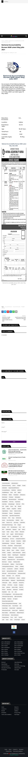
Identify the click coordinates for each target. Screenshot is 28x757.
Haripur (10, 561)
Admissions (22, 494)
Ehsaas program (17, 545)
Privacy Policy (17, 712)
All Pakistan (4, 494)
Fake (20, 603)
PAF (15, 524)
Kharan (3, 589)
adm (3, 619)
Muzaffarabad (16, 536)
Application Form (11, 559)
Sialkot (3, 508)
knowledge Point (6, 52)
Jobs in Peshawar (18, 651)
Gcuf (8, 534)
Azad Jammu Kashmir (20, 538)
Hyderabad (8, 529)
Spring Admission (19, 557)
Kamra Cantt (14, 610)
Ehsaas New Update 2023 (7, 601)
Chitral (16, 531)
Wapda (8, 508)
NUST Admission (5, 615)
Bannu (23, 529)
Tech (20, 527)
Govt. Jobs (16, 669)
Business (9, 598)
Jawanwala (19, 608)
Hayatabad (4, 578)
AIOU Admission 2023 (17, 594)
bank (11, 492)
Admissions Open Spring (7, 596)
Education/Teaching (6, 485)
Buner (3, 575)
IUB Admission (12, 578)
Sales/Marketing (5, 543)
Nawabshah (22, 555)
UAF (23, 527)
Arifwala (4, 585)
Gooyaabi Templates (14, 755)
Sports (3, 571)
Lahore (13, 485)
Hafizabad (14, 548)
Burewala (9, 575)
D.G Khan (4, 545)
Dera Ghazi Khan (10, 520)
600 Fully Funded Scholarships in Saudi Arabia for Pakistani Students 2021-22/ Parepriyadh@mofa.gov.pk (17, 472)
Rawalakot (4, 592)
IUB (3, 506)
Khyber (9, 555)
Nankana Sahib (17, 561)
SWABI (24, 541)
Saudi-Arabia (5, 515)
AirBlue (17, 550)
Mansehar (9, 589)
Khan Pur (21, 587)
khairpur (4, 559)
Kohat (3, 534)
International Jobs (12, 499)
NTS (8, 527)
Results (19, 506)
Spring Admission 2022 (12, 571)
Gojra (3, 587)
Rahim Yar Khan (17, 511)
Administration (14, 483)
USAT (16, 617)
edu (16, 592)
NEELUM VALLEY (20, 612)
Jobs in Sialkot (17, 655)
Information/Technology (7, 524)
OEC (21, 536)
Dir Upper (15, 598)
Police (11, 506)
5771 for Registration (6, 594)
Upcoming (16, 522)
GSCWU (3, 552)
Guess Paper (5, 608)
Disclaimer (3, 712)
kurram (23, 619)
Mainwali (22, 568)
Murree (9, 536)
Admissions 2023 (21, 573)
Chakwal (21, 566)
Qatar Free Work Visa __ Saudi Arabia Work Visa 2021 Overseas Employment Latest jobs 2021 (17, 451)
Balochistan (4, 497)
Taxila (8, 531)
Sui (12, 592)
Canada (15, 585)
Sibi (9, 592)
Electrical (3, 662)
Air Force (12, 538)
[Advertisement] (14, 19)
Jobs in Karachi (17, 647)
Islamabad (4, 487)
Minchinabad (12, 612)
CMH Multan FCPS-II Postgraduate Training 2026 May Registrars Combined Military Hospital (16, 465)
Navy (13, 518)
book (7, 619)
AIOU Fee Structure (12, 573)
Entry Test (18, 575)
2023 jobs (15, 582)
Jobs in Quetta (4, 653)
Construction (10, 568)
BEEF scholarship (18, 596)
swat (19, 529)
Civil (3, 541)
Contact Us (3, 709)
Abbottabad (4, 513)
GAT (21, 605)
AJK (15, 506)
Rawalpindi (4, 499)
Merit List (18, 504)
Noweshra (19, 541)
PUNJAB (22, 306)
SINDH (19, 492)
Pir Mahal (21, 589)
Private (23, 485)
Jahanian (8, 587)
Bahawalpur (17, 497)
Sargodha (14, 508)
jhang (12, 531)
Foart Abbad (15, 605)
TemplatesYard (14, 753)
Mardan (4, 527)
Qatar (3, 522)
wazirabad (20, 571)
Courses (22, 550)
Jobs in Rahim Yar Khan (19, 653)
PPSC (23, 504)
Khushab (4, 555)
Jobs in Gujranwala (18, 643)
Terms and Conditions (6, 714)
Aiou (22, 520)
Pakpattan (4, 557)
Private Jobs (4, 669)
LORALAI (16, 568)
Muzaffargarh (15, 555)
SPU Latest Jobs (5, 564)
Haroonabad (21, 548)
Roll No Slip (18, 518)
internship (4, 504)
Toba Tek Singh (19, 564)
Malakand (13, 580)
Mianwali (4, 536)
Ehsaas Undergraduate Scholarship (9, 603)
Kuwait (18, 578)
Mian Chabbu (5, 612)
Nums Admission (14, 615)
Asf (23, 543)
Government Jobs (16, 306)
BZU (3, 529)
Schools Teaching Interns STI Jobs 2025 (16, 457)
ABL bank (4, 573)
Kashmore (21, 610)
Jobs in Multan (17, 649)
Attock (3, 520)
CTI (13, 575)
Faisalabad (16, 494)
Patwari (10, 513)
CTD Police (10, 585)
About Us (16, 707)
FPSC (9, 518)
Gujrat (3, 531)
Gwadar (7, 541)
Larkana (23, 578)
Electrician (4, 561)
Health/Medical (5, 492)
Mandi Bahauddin (20, 580)
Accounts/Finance (8, 306)
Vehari (16, 566)
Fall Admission (14, 527)
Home (2, 40)
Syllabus (12, 564)
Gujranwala (17, 501)
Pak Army (11, 501)
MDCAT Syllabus (5, 580)
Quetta (7, 506)
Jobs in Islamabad (5, 647)
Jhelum (23, 552)
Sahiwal (19, 508)
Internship (16, 664)
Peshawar (11, 497)
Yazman (20, 617)
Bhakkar (4, 598)
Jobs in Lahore (4, 649)
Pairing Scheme (5, 617)
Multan (10, 494)
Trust (12, 617)
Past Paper (16, 714)
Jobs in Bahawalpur (18, 642)
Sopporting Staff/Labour (14, 487)
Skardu (8, 550)
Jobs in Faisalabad (5, 643)
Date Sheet (10, 545)
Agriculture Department (15, 515)
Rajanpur (15, 529)
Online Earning (5, 538)
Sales (10, 582)
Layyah (11, 534)
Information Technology (19, 666)
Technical (13, 543)
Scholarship (20, 499)
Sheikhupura (11, 557)
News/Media (4, 501)
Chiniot (3, 568)
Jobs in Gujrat (4, 645)
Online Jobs (4, 582)
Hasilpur (9, 552)
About (10, 749)
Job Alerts (16, 709)
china (11, 619)
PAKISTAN (13, 490)
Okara (11, 511)
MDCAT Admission (19, 534)
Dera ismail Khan (20, 559)
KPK (15, 492)
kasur (13, 550)
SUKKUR (6, 40)
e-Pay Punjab (17, 619)
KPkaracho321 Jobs (6, 610)
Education (4, 518)
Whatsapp (19, 543)
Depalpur (21, 585)
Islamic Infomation (17, 552)
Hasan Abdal (12, 608)
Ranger (19, 524)
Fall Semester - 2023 (6, 605)
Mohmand (15, 589)
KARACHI (19, 490)
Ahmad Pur (21, 582)
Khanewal (22, 531)
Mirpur (3, 550)
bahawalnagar (11, 504)
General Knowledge (6, 548)
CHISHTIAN (22, 522)
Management (17, 513)
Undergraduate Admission (8, 566)
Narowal (13, 541)
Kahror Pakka (15, 587)
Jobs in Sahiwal (4, 655)
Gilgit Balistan (5, 511)
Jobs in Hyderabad (18, 645)
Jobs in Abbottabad (5, 642)
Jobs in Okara (4, 651)
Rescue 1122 (9, 522)
